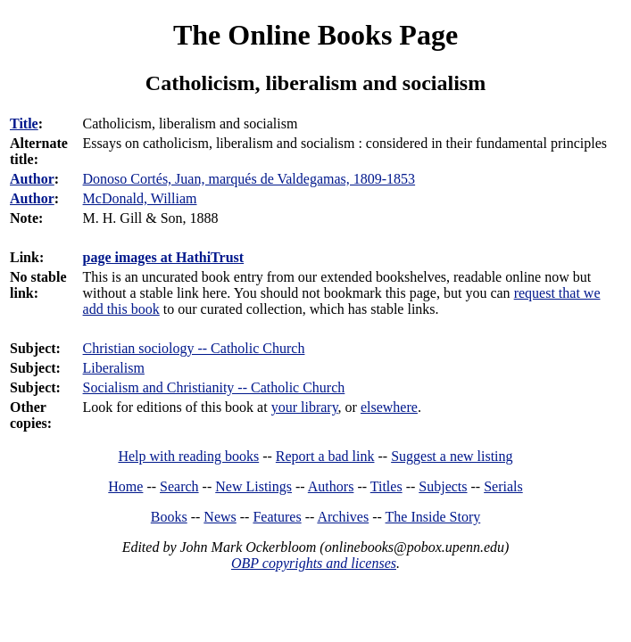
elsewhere (389, 407)
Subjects (443, 486)
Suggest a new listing (451, 456)
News (219, 516)
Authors (331, 486)
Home (125, 486)
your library (304, 407)
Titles (386, 486)
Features (277, 516)
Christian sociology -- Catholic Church (194, 348)
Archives (343, 516)
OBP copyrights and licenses (313, 563)
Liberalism (114, 367)
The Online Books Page (315, 35)
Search (179, 486)
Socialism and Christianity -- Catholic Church (214, 387)
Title (24, 123)
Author (32, 178)
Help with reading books (188, 456)
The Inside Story (433, 516)
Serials (503, 486)
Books (169, 516)
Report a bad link (325, 456)
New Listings (253, 486)
